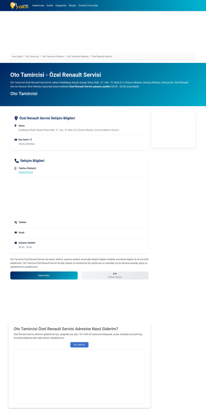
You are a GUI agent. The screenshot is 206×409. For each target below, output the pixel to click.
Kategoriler (61, 5)
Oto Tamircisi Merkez (78, 56)
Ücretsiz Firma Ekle (88, 5)
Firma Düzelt (44, 276)
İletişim (72, 5)
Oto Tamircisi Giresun (53, 56)
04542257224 (26, 172)
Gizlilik (49, 5)
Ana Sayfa (17, 56)
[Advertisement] (96, 33)
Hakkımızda (38, 5)
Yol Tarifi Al (79, 345)
